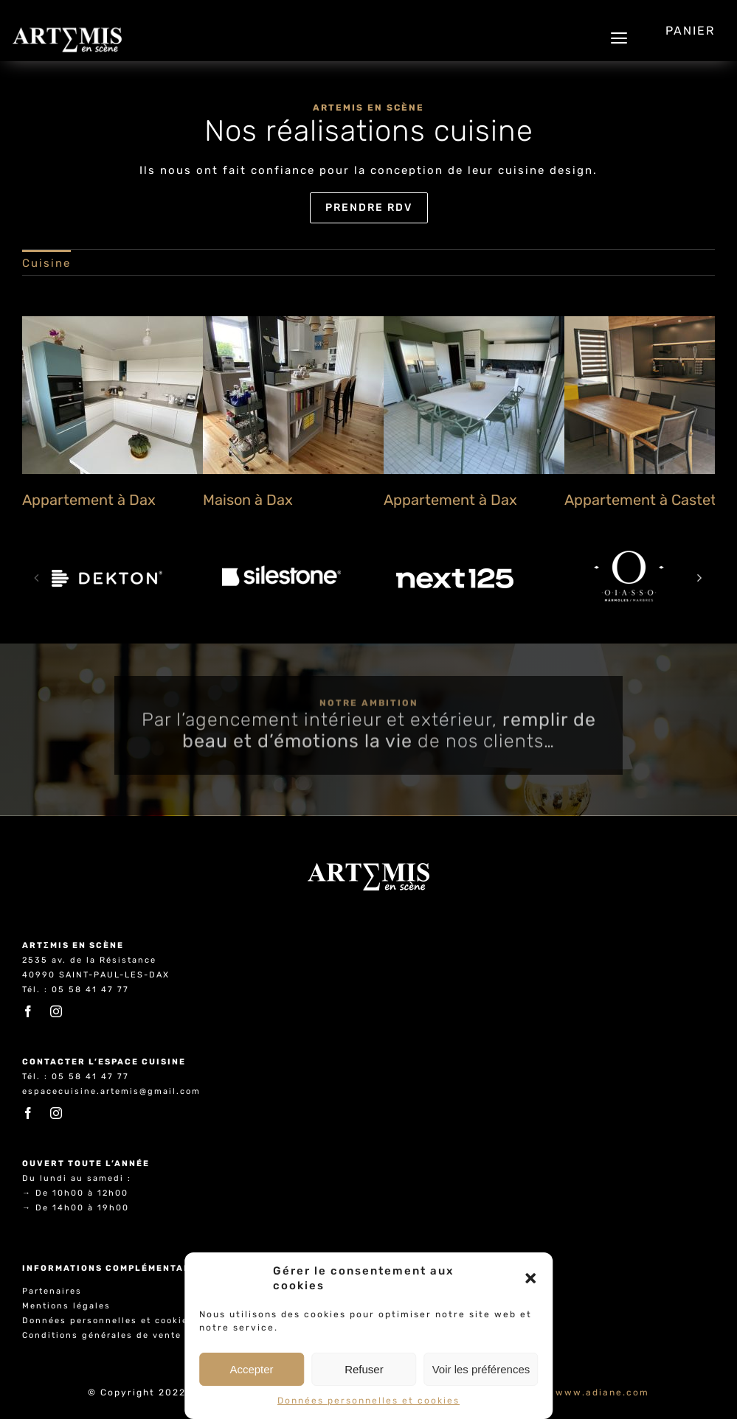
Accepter (251, 1369)
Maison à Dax (248, 500)
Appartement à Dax (89, 500)
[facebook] (28, 1011)
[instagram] (56, 1011)
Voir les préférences (481, 1369)
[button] (530, 1278)
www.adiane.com (602, 1392)
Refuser (364, 1369)
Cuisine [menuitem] (46, 263)
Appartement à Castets (644, 500)
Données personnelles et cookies (368, 1400)
